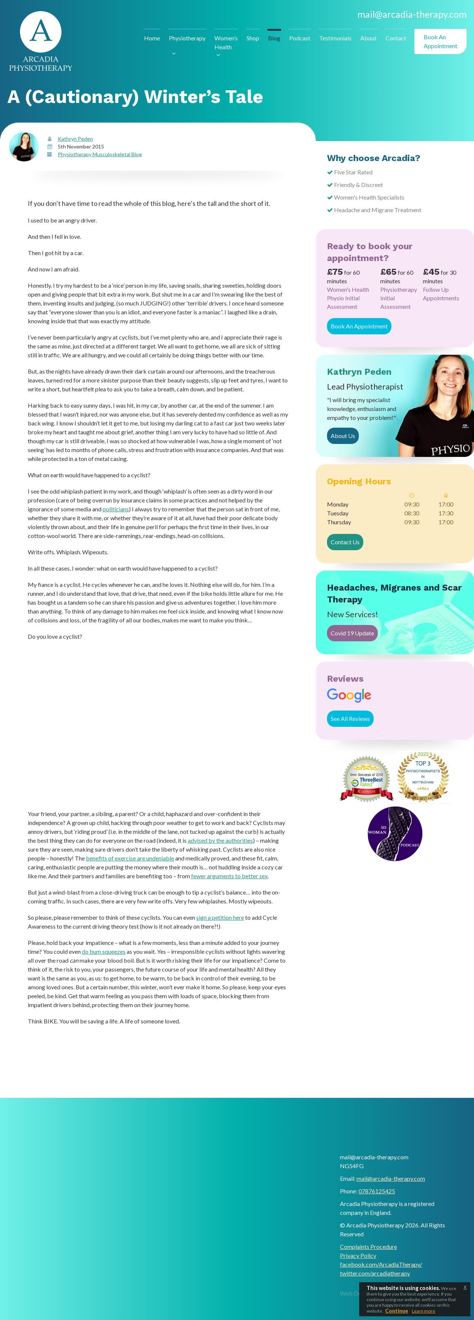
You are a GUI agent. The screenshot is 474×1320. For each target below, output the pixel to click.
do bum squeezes (104, 951)
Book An (440, 41)
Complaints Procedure (368, 1246)
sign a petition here (220, 917)
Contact (395, 37)
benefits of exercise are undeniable (130, 858)
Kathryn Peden (75, 139)
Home (152, 37)
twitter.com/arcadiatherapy (375, 1273)
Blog (274, 37)
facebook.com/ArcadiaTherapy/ (381, 1264)
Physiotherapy (187, 37)
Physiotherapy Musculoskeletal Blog (100, 154)
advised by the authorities (220, 840)
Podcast (299, 37)
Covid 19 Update (352, 632)
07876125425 (376, 1190)
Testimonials (335, 37)
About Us (343, 435)
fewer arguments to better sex (229, 875)
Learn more (423, 1311)
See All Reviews (350, 718)
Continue (396, 1310)
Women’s (226, 42)
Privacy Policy (358, 1255)
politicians (116, 508)
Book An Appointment (359, 326)
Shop (253, 37)
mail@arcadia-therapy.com (412, 14)
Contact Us (345, 541)
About (368, 37)
